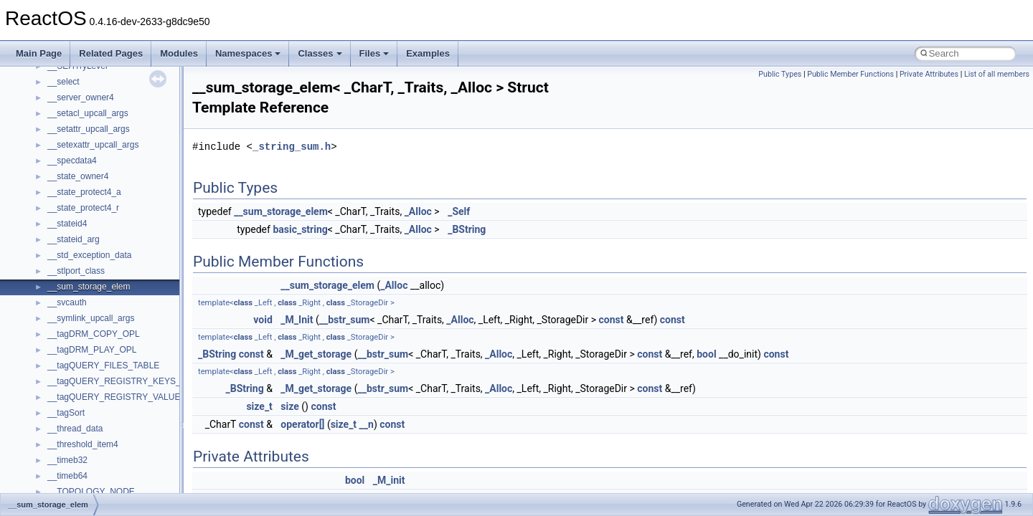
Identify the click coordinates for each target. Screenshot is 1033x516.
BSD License (49, 283)
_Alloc (418, 211)
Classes (319, 53)
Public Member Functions (850, 74)
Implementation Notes (66, 267)
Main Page (39, 53)
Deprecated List (54, 330)
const (611, 319)
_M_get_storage (316, 354)
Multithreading (51, 236)
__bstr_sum (344, 319)
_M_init (389, 480)
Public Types (779, 74)
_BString (467, 229)
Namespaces (248, 53)
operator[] (302, 424)
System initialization (62, 220)
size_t (259, 406)
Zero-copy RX (50, 204)
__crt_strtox (70, 441)
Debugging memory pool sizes (82, 173)
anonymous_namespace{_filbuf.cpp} (116, 472)
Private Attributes (929, 74)
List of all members (996, 74)
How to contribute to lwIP (72, 125)
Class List (54, 393)
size (289, 406)
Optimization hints (58, 252)
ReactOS (30, 78)
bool (706, 354)
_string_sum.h (292, 146)
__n (366, 424)
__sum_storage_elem (281, 211)
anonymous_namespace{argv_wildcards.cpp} (133, 488)
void (262, 319)
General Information (62, 299)
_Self (459, 211)
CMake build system (63, 141)
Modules (179, 53)
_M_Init (296, 319)
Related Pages (111, 53)
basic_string (300, 229)
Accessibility (70, 457)
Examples (428, 53)
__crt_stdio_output (82, 425)
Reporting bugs (53, 188)
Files (374, 53)
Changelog (45, 110)
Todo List (41, 315)
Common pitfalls (55, 157)
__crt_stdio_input (80, 409)
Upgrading (44, 94)
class (243, 302)
